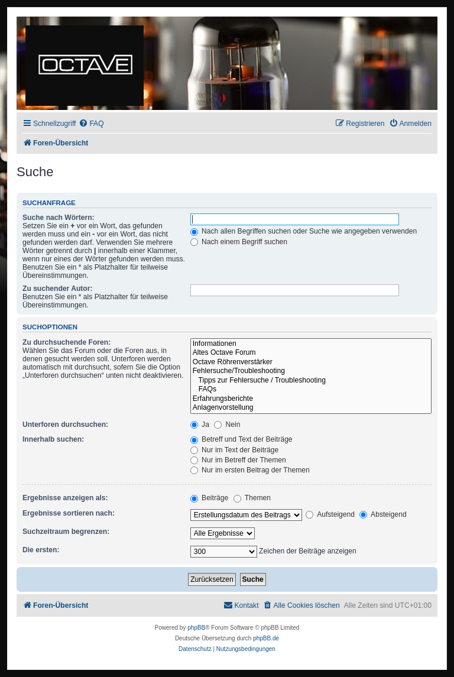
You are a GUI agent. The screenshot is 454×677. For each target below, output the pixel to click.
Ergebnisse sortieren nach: (68, 513)
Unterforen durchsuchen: (65, 424)
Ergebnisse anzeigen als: (65, 498)
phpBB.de (266, 638)
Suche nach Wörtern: (58, 217)
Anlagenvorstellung (311, 408)
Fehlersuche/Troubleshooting (311, 371)
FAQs (311, 389)
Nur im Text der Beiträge (234, 450)
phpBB (196, 627)
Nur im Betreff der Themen (238, 460)
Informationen (311, 344)
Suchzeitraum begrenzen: (65, 531)
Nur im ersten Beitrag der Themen (250, 470)
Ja (199, 424)
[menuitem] (91, 124)
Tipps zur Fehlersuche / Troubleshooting (311, 381)
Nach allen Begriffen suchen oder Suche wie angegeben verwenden (303, 231)
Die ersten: (41, 550)
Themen (252, 498)
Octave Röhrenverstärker (311, 362)
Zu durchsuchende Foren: (66, 342)
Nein (227, 424)
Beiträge (209, 498)
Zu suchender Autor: (57, 288)
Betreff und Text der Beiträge (241, 439)
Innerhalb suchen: (53, 439)
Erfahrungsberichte (311, 399)
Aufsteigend (330, 514)
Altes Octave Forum (311, 353)
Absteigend (382, 514)
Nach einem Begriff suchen (238, 242)
